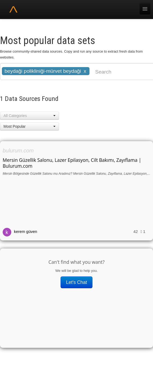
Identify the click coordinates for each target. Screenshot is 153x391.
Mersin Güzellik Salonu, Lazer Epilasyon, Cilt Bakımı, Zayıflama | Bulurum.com (72, 163)
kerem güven (25, 231)
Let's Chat (76, 282)
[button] (29, 116)
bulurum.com (18, 151)
